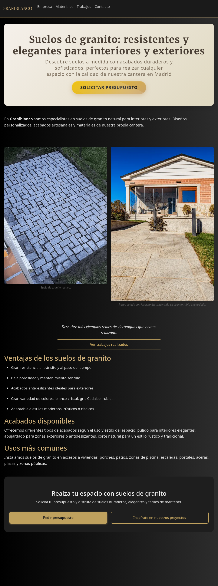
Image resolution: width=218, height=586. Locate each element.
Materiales (64, 6)
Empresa (44, 6)
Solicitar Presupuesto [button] (109, 87)
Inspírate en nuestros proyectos (159, 517)
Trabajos (84, 6)
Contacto (102, 6)
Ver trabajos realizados (109, 344)
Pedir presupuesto (58, 517)
